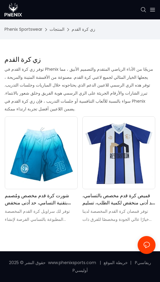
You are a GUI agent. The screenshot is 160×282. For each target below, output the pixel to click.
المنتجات (57, 29)
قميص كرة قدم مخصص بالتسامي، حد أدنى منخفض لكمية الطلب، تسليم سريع (118, 199)
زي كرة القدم (83, 29)
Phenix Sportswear (23, 29)
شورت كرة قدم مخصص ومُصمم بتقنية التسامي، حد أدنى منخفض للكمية (37, 199)
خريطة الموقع (116, 263)
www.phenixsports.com (72, 263)
